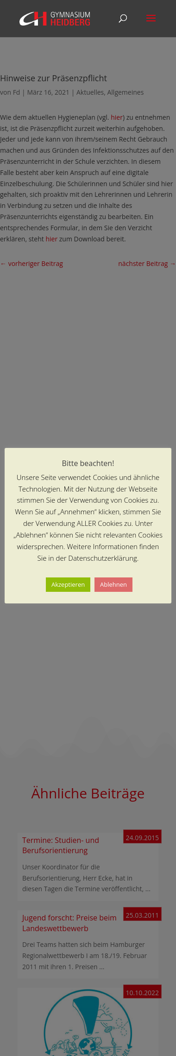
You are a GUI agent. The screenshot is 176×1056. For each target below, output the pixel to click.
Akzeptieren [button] (68, 584)
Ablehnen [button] (113, 584)
